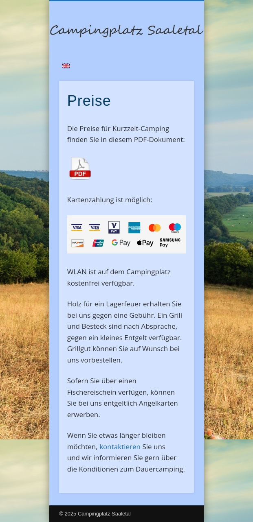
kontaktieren (120, 446)
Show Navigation (174, 72)
